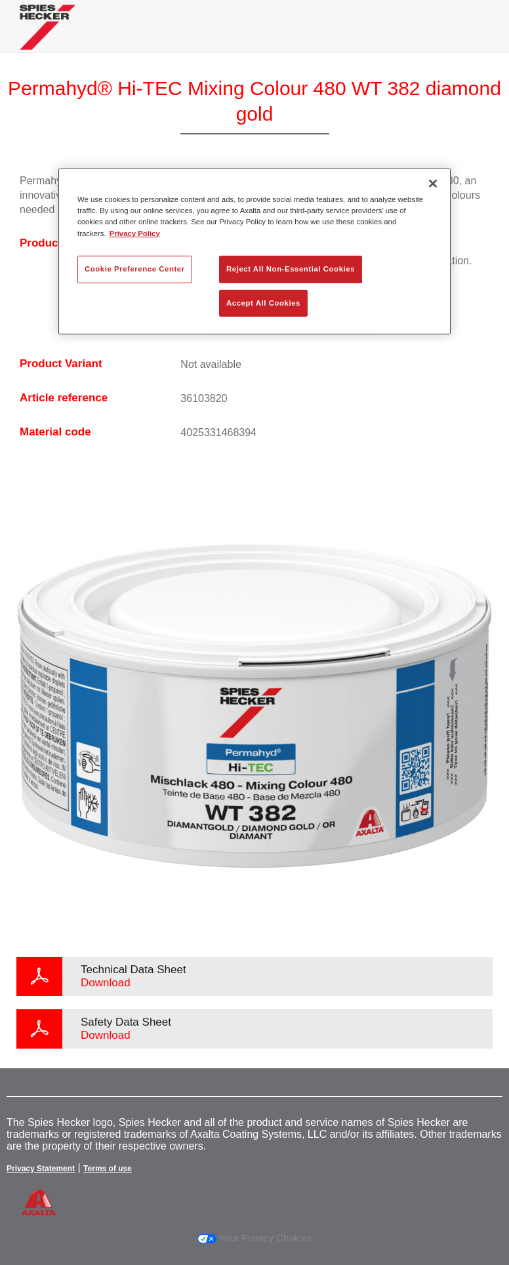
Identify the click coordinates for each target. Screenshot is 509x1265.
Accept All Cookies (263, 302)
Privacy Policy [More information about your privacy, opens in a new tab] (135, 233)
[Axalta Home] (47, 37)
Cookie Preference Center (135, 268)
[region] (254, 251)
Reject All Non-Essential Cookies (290, 268)
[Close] (432, 183)
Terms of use (107, 1168)
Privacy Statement (41, 1168)
